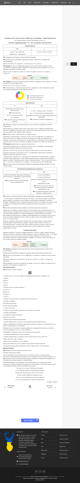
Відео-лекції (44, 450)
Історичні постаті (64, 457)
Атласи (43, 435)
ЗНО (42, 446)
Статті (42, 457)
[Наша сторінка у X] (40, 471)
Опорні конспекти (64, 439)
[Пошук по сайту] (74, 2)
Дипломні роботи (40, 479)
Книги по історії (63, 435)
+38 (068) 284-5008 (23, 464)
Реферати (43, 454)
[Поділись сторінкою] (69, 2)
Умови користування (28, 478)
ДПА (42, 442)
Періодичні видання (64, 442)
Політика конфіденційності (41, 478)
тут (44, 40)
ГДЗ (42, 439)
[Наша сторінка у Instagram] (43, 471)
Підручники (62, 446)
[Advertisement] (30, 23)
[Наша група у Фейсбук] (36, 471)
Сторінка (13, 386)
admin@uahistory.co (24, 461)
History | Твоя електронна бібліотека (40, 476)
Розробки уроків (64, 450)
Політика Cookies (52, 478)
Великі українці (63, 454)
